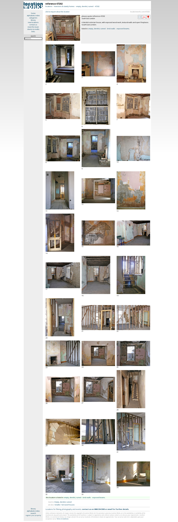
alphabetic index (33, 15)
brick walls (111, 28)
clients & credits (33, 29)
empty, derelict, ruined (84, 6)
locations (48, 6)
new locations (33, 22)
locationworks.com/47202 (140, 12)
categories (33, 18)
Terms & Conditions (63, 519)
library (33, 20)
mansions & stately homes (64, 6)
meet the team (33, 27)
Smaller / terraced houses (64, 505)
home (33, 13)
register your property (33, 515)
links (33, 31)
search (33, 513)
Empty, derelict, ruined (63, 502)
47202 (97, 6)
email (109, 509)
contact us (33, 24)
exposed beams (123, 28)
